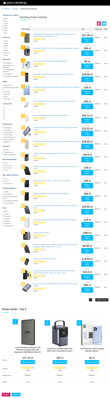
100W (6, 19)
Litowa (6, 150)
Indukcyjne (7, 130)
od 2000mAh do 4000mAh (11, 76)
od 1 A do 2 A (8, 165)
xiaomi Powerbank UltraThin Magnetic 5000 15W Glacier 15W (54, 101)
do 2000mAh (8, 63)
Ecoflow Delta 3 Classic (41, 233)
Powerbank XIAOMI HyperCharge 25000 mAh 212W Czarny (53, 74)
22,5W (6, 23)
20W (5, 21)
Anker (6, 50)
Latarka (6, 192)
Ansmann (7, 53)
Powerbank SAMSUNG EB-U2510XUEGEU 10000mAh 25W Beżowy (56, 141)
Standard (7, 142)
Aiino (5, 48)
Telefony (15, 9)
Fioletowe (7, 219)
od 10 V (6, 181)
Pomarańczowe (8, 226)
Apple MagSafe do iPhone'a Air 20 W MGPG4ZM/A (50, 115)
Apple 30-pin (8, 85)
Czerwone (7, 216)
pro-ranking (6, 9)
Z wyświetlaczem (9, 203)
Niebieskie (7, 223)
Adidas (6, 45)
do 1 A (6, 163)
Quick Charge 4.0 (9, 139)
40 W (5, 30)
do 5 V (6, 178)
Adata (6, 43)
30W (5, 28)
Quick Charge (8, 135)
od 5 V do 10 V (8, 183)
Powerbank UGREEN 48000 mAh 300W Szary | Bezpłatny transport (56, 48)
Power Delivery (8, 132)
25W (5, 26)
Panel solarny (8, 194)
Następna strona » (102, 300)
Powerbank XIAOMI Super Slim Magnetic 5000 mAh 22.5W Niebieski (56, 87)
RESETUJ (16, 394)
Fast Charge (7, 127)
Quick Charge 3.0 (9, 137)
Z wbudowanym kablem (11, 201)
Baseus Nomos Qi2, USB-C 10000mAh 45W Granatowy (52, 180)
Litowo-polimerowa (9, 154)
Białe (5, 211)
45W (5, 33)
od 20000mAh (8, 74)
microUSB (7, 94)
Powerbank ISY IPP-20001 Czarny (44, 259)
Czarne (6, 214)
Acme (6, 41)
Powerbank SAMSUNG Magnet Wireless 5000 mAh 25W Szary (54, 220)
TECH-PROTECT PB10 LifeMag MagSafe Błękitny (50, 61)
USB (5, 96)
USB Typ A (7, 99)
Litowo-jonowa (8, 152)
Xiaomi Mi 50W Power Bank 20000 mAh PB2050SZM (51, 194)
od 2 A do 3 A (8, 168)
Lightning (7, 92)
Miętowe (6, 221)
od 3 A (6, 170)
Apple (6, 55)
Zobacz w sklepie (87, 40)
